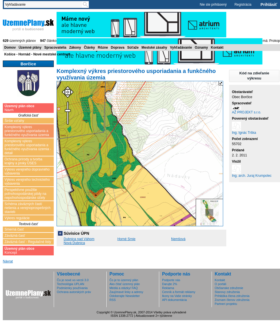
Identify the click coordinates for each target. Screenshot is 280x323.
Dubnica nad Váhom (79, 239)
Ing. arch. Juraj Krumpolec (252, 176)
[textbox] (44, 4)
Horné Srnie (126, 239)
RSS (112, 300)
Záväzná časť (15, 236)
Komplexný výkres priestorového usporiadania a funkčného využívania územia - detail (28, 147)
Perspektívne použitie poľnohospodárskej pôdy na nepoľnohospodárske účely (25, 194)
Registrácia (242, 5)
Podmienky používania (72, 288)
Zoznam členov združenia (232, 300)
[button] (254, 76)
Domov (10, 47)
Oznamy (201, 47)
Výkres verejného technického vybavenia (27, 182)
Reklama (168, 288)
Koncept (19, 251)
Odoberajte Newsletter (124, 296)
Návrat (8, 261)
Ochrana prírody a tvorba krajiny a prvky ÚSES (23, 161)
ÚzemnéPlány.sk (28, 24)
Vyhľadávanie (181, 47)
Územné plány (30, 47)
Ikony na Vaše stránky (177, 296)
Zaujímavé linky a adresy (126, 292)
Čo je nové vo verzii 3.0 (73, 280)
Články (89, 47)
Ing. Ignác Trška (244, 133)
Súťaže (133, 47)
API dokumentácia (174, 300)
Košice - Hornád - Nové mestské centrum (37, 54)
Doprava (117, 47)
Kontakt (217, 47)
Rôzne (103, 47)
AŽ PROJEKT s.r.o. (246, 112)
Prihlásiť (268, 4)
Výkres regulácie (17, 218)
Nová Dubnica (74, 243)
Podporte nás (171, 280)
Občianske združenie (229, 288)
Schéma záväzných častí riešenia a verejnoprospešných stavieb (28, 208)
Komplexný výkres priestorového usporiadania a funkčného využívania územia (27, 131)
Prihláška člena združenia (232, 296)
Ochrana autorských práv (74, 292)
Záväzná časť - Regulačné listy (28, 242)
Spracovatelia (55, 47)
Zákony (75, 47)
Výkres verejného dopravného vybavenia (27, 171)
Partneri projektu (226, 303)
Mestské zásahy (154, 47)
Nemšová (178, 239)
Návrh (19, 108)
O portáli (220, 284)
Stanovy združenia (227, 292)
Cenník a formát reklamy (178, 292)
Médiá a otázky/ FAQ (123, 288)
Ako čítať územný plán (124, 284)
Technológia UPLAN (70, 284)
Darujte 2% (169, 284)
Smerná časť (14, 229)
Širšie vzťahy (14, 121)
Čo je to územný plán (123, 280)
